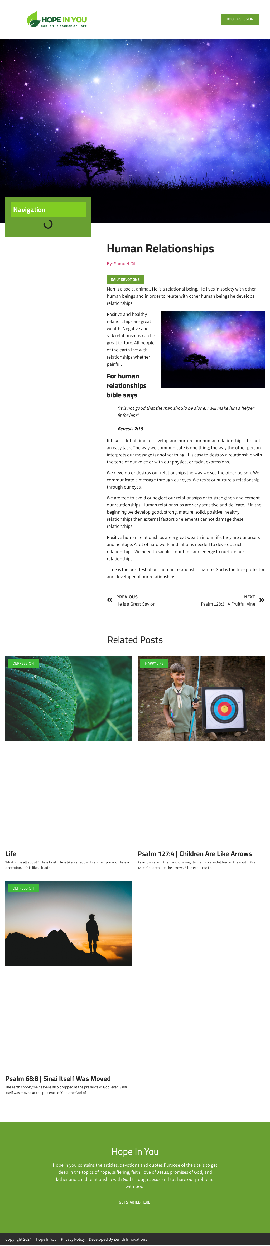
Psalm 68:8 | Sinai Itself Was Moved (58, 1078)
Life (10, 853)
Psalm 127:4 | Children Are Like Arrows (195, 853)
